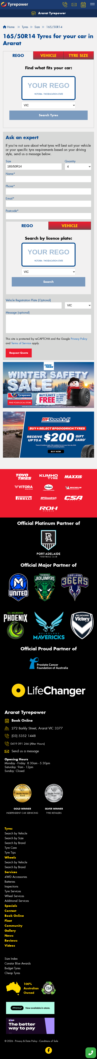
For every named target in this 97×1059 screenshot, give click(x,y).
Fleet (8, 921)
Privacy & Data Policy (26, 1041)
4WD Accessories (16, 877)
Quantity (70, 161)
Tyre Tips (10, 852)
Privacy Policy (79, 339)
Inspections (11, 886)
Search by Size (14, 838)
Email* (10, 198)
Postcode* (12, 211)
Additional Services (17, 901)
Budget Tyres (12, 968)
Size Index (11, 959)
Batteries (10, 882)
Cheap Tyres (12, 973)
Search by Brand (15, 843)
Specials (11, 906)
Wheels (10, 857)
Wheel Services (14, 896)
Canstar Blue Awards (18, 963)
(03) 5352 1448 (24, 736)
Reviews (11, 941)
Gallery (10, 931)
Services (11, 872)
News (9, 936)
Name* (10, 174)
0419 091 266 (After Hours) (27, 744)
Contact (10, 911)
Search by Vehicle (16, 833)
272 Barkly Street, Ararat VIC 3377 (37, 728)
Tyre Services (13, 891)
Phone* (10, 186)
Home (8, 27)
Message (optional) (18, 312)
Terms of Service (21, 343)
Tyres (8, 828)
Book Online (14, 916)
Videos (10, 945)
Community (13, 926)
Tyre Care (11, 848)
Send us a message (25, 751)
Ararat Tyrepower (48, 13)
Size (8, 161)
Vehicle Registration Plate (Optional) (28, 300)
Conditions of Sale (48, 1041)
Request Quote (18, 352)
